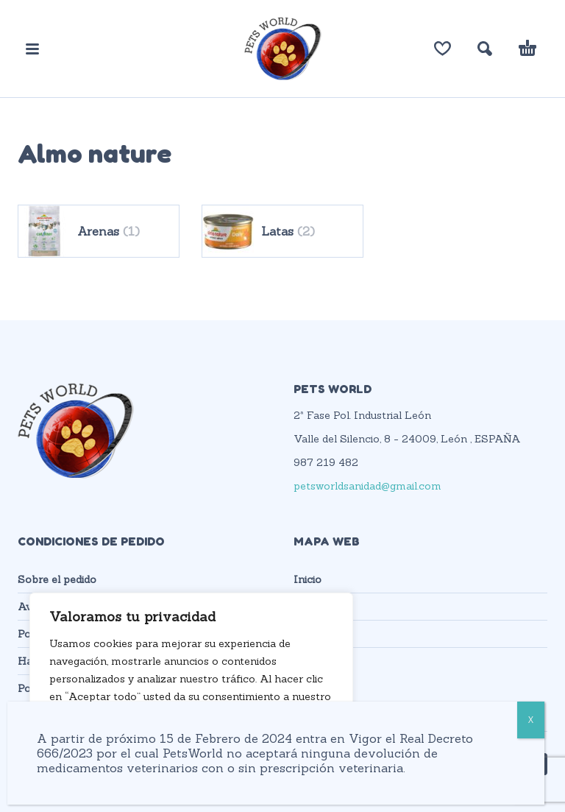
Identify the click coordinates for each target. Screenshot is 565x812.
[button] (32, 48)
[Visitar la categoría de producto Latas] (282, 231)
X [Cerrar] (530, 719)
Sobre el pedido (57, 579)
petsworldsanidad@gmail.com (367, 486)
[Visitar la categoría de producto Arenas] (98, 231)
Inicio (307, 579)
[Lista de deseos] (442, 48)
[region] (191, 688)
